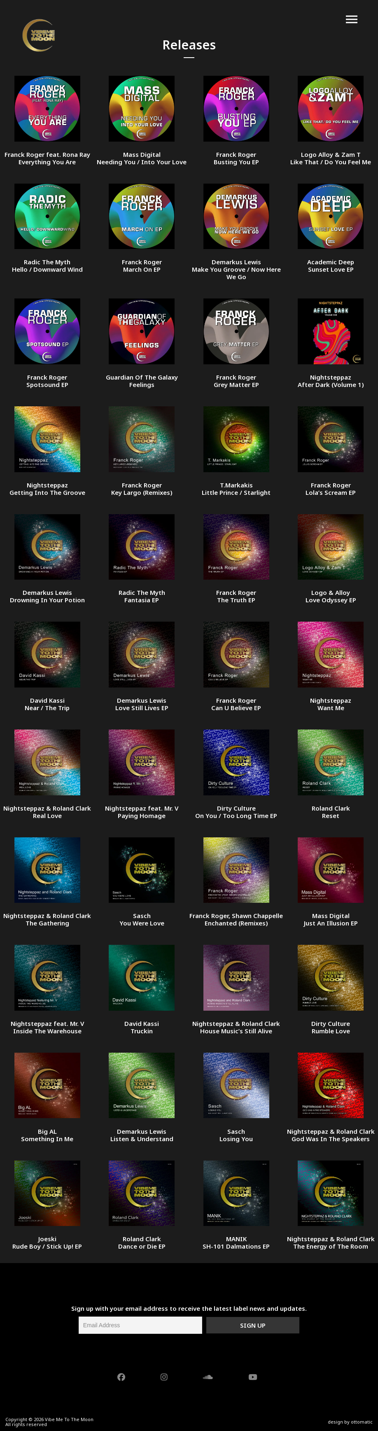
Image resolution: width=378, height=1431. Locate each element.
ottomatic (362, 1422)
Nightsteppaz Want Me (330, 704)
